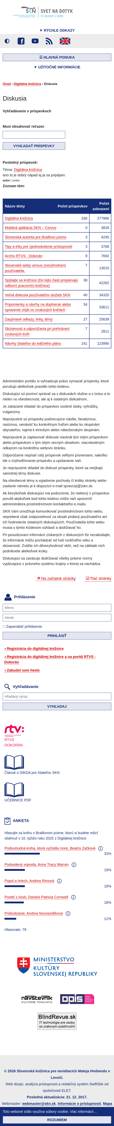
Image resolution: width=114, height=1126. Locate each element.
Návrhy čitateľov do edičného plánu (33, 343)
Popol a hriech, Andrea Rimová (29, 881)
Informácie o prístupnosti (79, 1104)
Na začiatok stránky (58, 578)
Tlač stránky (100, 578)
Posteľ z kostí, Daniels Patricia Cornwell (36, 897)
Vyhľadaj (57, 706)
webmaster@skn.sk (39, 1104)
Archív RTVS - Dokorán (24, 256)
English (65, 41)
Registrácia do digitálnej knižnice (35, 649)
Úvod (7, 84)
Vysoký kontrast (7, 41)
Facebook (21, 41)
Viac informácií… (83, 1112)
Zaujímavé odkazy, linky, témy (29, 319)
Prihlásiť (57, 636)
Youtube (35, 41)
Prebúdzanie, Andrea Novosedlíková (34, 913)
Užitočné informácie (57, 67)
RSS (49, 41)
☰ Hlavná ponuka (57, 57)
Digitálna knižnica (27, 84)
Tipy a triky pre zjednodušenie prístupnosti (38, 246)
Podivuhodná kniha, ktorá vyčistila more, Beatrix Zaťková (50, 848)
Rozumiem (57, 1120)
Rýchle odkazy (57, 30)
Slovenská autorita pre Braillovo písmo (35, 237)
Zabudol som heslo (23, 670)
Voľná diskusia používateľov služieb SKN (37, 295)
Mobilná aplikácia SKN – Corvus (30, 228)
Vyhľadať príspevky (34, 146)
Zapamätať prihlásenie (22, 626)
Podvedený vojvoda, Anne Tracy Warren (37, 864)
